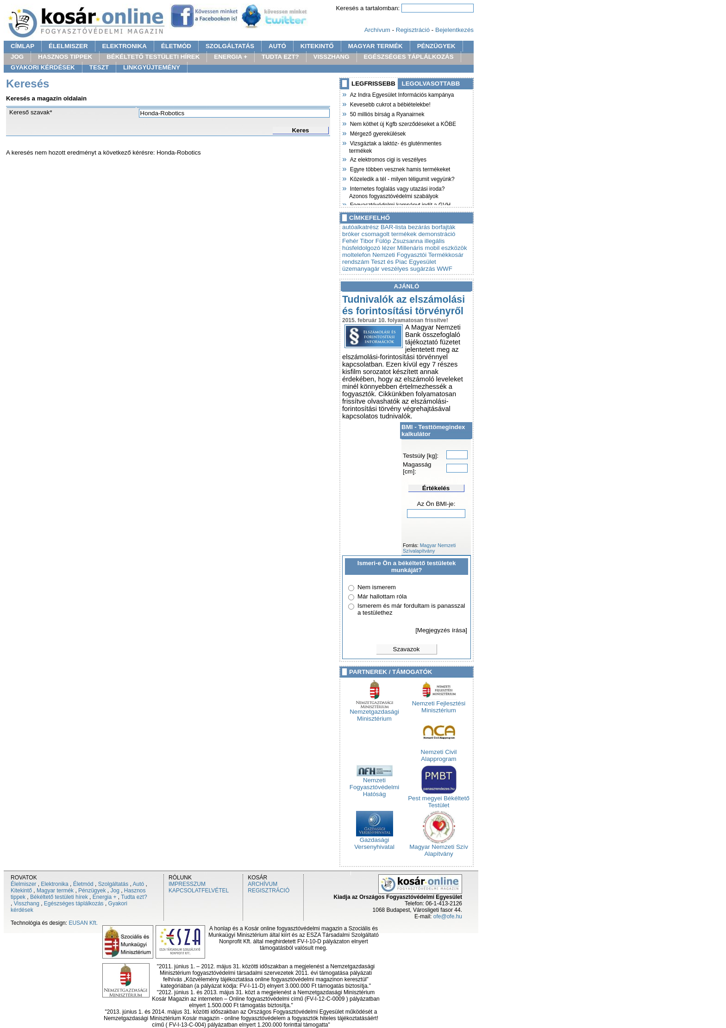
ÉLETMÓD (176, 46)
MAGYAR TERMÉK (375, 46)
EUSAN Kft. (83, 923)
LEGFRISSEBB (373, 83)
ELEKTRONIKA (124, 46)
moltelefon (356, 254)
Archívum (377, 29)
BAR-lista (394, 227)
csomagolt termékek (388, 234)
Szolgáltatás (113, 884)
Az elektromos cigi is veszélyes (387, 158)
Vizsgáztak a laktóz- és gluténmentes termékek (395, 146)
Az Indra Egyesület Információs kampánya (401, 94)
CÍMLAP (22, 46)
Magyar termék (55, 890)
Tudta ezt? (134, 897)
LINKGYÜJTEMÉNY (151, 67)
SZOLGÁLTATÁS (230, 46)
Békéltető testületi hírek (59, 897)
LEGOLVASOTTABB (431, 83)
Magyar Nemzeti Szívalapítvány (429, 548)
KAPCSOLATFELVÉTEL (199, 890)
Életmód (83, 884)
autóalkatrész (360, 227)
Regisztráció (413, 29)
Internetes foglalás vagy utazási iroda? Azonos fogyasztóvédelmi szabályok (396, 191)
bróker (351, 234)
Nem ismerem (376, 587)
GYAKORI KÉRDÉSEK (43, 67)
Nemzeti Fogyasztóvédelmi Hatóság (374, 784)
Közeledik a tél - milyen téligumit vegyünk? (402, 178)
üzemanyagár (361, 268)
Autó (138, 884)
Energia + (105, 897)
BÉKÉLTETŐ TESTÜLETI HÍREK (153, 56)
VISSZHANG (331, 56)
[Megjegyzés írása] (441, 630)
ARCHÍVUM (262, 884)
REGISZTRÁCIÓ (268, 890)
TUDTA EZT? (280, 56)
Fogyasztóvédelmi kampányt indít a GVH (400, 204)
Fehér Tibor (358, 240)
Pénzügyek (92, 890)
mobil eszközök (446, 247)
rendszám (355, 261)
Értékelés (436, 488)
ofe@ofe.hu (447, 916)
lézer (388, 247)
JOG (17, 56)
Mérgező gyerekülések (377, 132)
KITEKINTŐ (317, 46)
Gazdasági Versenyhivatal (374, 840)
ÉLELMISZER (68, 46)
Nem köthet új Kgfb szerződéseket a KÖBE (402, 123)
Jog (114, 890)
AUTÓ (277, 46)
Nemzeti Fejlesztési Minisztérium (439, 704)
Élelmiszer (23, 884)
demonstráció (436, 234)
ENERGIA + (230, 56)
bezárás (419, 227)
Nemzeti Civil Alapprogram (439, 752)
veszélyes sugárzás (408, 268)
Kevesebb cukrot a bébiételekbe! (390, 103)
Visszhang (26, 903)
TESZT (99, 67)
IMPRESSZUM (187, 884)
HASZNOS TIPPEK (65, 56)
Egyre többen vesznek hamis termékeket (399, 168)
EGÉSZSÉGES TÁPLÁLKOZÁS (409, 56)
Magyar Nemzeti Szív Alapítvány (438, 847)
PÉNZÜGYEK (436, 46)
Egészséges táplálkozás (74, 903)
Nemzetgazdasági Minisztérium (374, 712)
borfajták (443, 227)
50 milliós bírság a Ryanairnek (386, 113)
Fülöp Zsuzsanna (399, 240)
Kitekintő (21, 890)
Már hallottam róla (382, 596)
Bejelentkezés (454, 29)
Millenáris (410, 247)
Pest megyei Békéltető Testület (438, 799)
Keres (300, 130)
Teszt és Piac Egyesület (403, 261)
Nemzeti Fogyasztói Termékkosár (417, 254)
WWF (444, 268)
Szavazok (406, 649)
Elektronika (54, 884)
